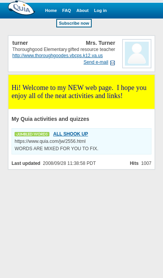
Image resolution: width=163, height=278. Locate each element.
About (82, 10)
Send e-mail (96, 62)
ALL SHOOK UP (70, 134)
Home (51, 10)
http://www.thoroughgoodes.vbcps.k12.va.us (57, 55)
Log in (100, 10)
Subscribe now (74, 23)
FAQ (66, 10)
